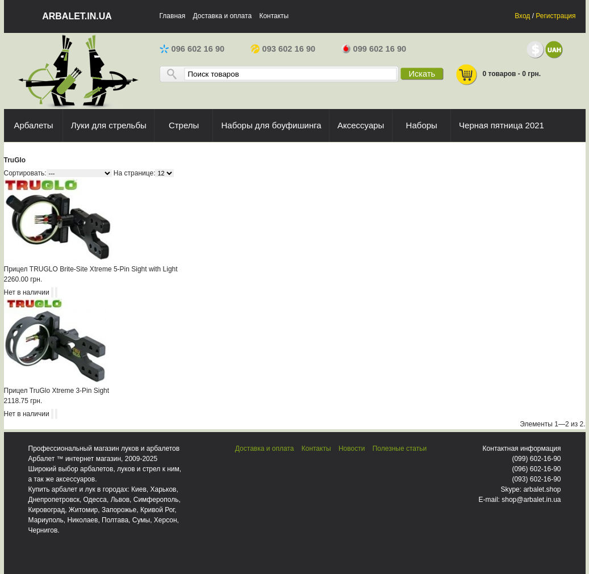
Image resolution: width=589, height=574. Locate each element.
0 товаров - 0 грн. (498, 75)
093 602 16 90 (283, 48)
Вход (522, 16)
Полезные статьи (400, 449)
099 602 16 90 (374, 48)
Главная (173, 16)
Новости (352, 449)
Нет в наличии (26, 292)
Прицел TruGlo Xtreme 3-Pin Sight (57, 391)
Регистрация (555, 16)
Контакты (274, 16)
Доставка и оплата (222, 16)
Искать (421, 73)
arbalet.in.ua (77, 16)
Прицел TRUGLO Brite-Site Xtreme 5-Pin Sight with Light (91, 269)
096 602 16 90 (192, 48)
